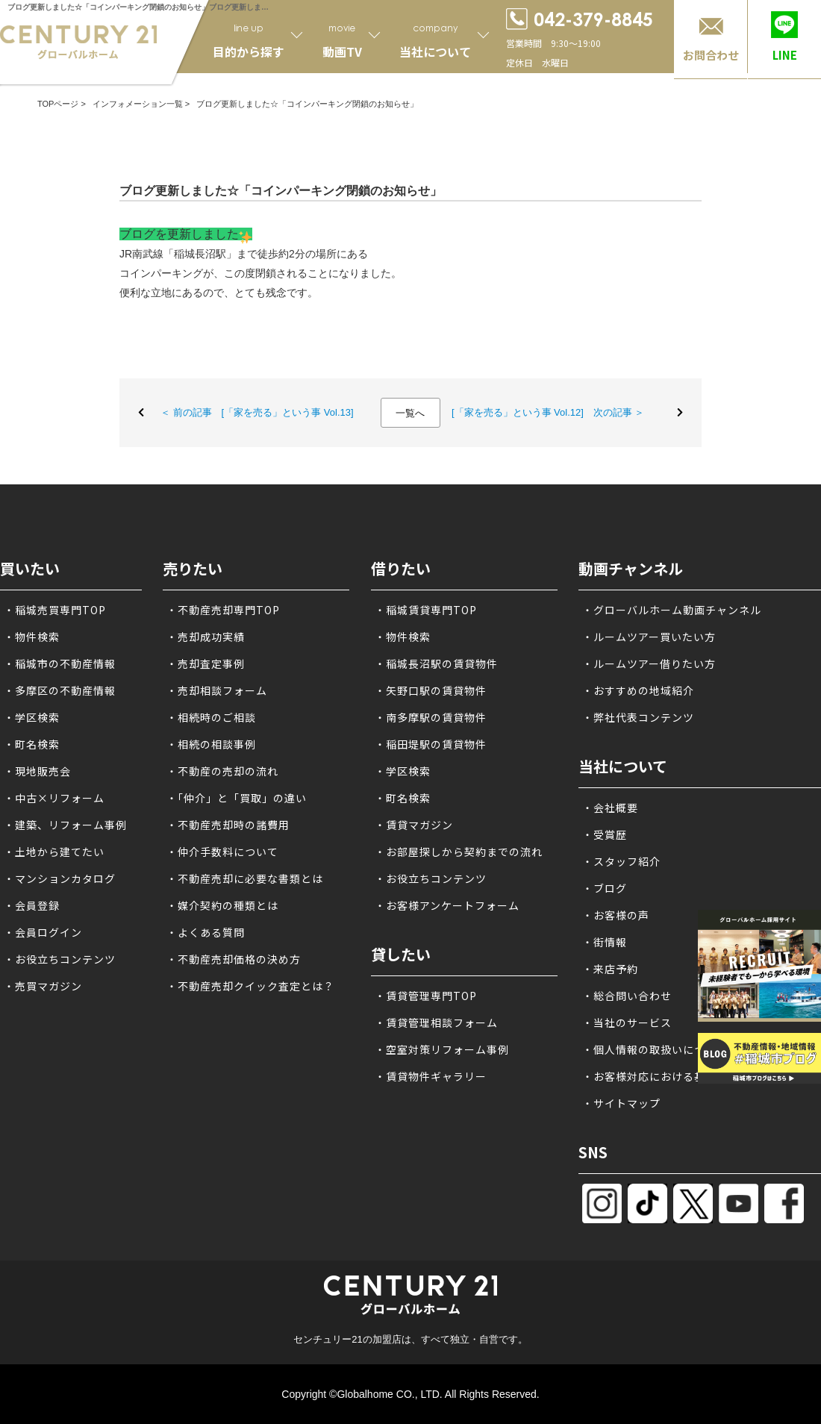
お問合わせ (711, 55)
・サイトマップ (621, 1103)
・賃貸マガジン (414, 824)
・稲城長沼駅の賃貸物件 (436, 663)
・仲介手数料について (222, 851)
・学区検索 (32, 717)
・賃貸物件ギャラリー (431, 1076)
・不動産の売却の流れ (222, 770)
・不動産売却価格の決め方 (233, 959)
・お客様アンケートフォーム (447, 905)
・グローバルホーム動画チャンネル (671, 609)
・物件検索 (32, 636)
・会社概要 (610, 807)
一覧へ (410, 413)
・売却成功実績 (205, 636)
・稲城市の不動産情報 (60, 663)
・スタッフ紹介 (621, 861)
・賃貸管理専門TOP (426, 995)
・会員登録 (32, 905)
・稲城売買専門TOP (55, 609)
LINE (784, 55)
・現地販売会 (37, 770)
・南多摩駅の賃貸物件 (431, 717)
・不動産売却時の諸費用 (228, 824)
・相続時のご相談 (211, 717)
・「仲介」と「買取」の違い (236, 797)
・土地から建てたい (54, 851)
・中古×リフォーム (54, 797)
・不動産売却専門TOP (223, 609)
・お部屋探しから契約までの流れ (459, 851)
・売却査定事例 (205, 663)
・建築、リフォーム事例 (65, 824)
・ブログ (604, 888)
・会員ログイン (43, 932)
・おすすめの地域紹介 (638, 690)
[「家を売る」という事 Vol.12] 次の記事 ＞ (548, 412)
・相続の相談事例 (211, 744)
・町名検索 (32, 744)
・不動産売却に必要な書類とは (244, 878)
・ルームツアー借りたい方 (649, 663)
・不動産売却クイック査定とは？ (250, 985)
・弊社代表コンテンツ (638, 717)
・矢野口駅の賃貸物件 (431, 690)
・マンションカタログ (60, 878)
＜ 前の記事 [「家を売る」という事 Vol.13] (257, 412)
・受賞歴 (604, 834)
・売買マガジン (43, 985)
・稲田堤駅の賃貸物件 (431, 744)
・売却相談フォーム (216, 690)
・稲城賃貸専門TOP (426, 609)
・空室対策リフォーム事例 (442, 1049)
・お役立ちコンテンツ (60, 959)
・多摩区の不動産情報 (60, 690)
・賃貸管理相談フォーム (436, 1022)
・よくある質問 (205, 932)
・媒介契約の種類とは (222, 905)
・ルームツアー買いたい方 (649, 636)
